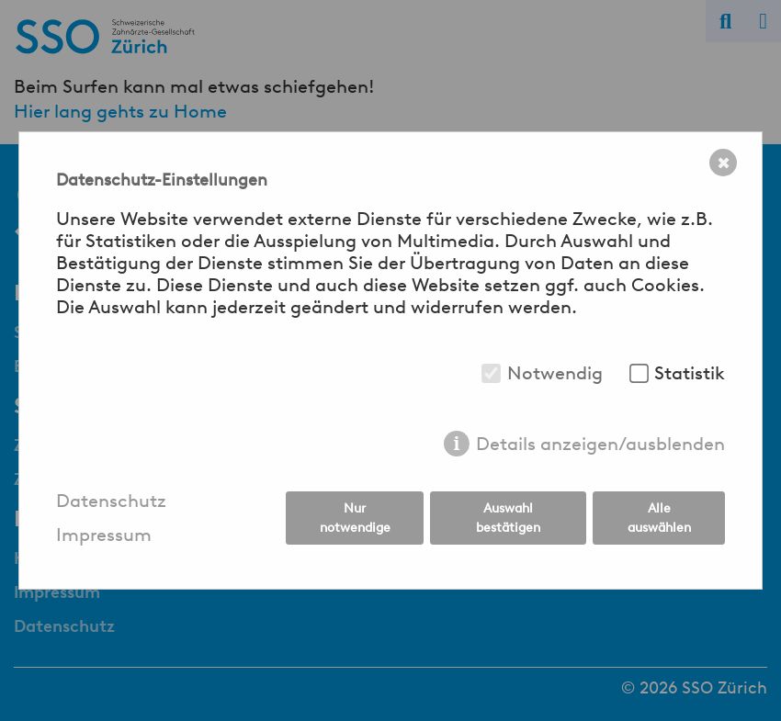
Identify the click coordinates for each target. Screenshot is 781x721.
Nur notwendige (355, 518)
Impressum (104, 535)
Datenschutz (111, 501)
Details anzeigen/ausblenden (600, 444)
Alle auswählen (659, 518)
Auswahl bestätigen (508, 518)
